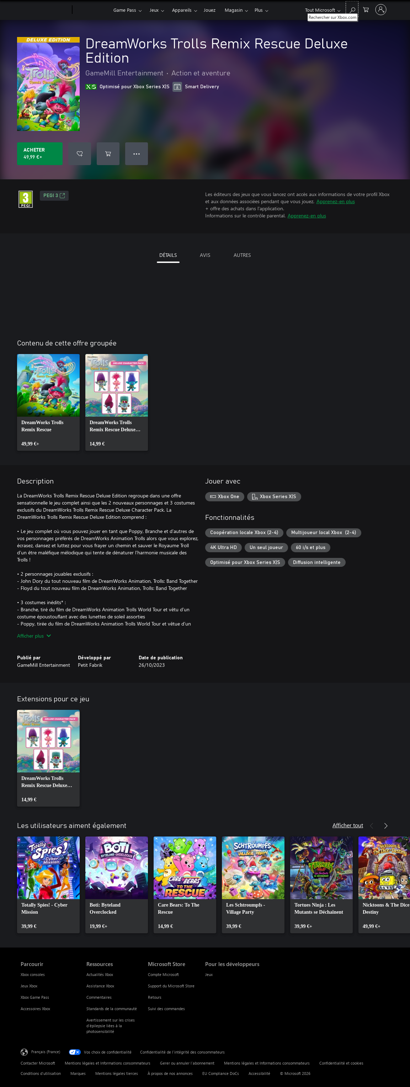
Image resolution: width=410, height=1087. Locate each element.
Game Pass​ (124, 10)
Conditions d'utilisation (41, 1073)
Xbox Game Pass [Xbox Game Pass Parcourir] (35, 997)
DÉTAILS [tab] (168, 255)
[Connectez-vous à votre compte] (380, 9)
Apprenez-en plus (335, 201)
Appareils (182, 10)
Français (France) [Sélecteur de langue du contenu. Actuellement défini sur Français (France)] (45, 1051)
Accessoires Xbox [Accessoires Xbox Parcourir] (35, 1008)
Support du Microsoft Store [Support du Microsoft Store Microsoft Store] (171, 985)
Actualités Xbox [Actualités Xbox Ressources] (99, 974)
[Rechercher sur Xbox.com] (352, 9)
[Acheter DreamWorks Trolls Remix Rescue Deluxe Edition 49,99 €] (40, 153)
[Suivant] (386, 826)
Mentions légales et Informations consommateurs (107, 1063)
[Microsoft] (45, 10)
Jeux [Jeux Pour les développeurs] (209, 974)
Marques (78, 1073)
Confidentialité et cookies (341, 1063)
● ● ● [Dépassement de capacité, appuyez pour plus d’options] (136, 153)
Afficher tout (347, 825)
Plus (259, 10)
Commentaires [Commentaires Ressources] (99, 997)
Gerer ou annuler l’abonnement (187, 1063)
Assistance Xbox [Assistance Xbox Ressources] (100, 985)
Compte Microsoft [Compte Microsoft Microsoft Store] (163, 974)
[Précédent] (371, 826)
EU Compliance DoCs (220, 1073)
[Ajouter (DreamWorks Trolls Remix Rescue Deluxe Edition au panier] (108, 153)
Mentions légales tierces (116, 1073)
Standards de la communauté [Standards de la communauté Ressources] (111, 1008)
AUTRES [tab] (242, 255)
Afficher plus (34, 635)
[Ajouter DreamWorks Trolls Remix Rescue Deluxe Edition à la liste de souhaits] (79, 153)
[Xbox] (92, 10)
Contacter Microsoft (38, 1063)
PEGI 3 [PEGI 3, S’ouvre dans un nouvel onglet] (54, 196)
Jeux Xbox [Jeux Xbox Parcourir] (29, 985)
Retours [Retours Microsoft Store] (154, 997)
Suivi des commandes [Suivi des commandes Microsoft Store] (166, 1008)
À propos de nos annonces (170, 1073)
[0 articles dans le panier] (366, 9)
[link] (48, 402)
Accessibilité (259, 1073)
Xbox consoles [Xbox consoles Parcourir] (33, 974)
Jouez (209, 10)
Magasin (234, 10)
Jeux (154, 10)
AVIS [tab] (205, 255)
